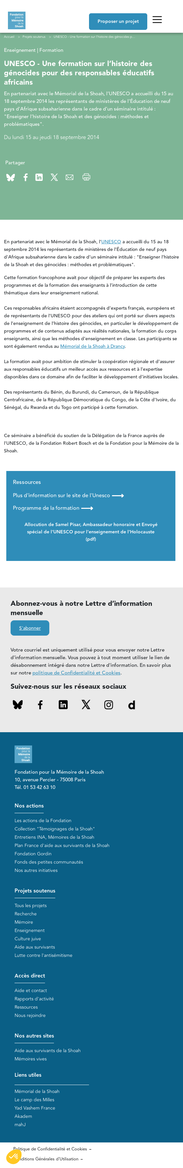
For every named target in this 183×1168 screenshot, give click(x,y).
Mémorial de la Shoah (37, 1091)
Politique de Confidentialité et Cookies (50, 1149)
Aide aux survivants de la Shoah (48, 1050)
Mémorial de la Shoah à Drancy (92, 346)
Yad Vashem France (35, 1108)
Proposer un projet (118, 21)
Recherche (26, 913)
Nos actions (29, 806)
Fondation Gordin (33, 853)
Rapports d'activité (34, 998)
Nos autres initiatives (36, 870)
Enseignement (30, 930)
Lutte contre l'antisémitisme (43, 955)
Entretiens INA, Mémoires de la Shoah (54, 837)
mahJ (20, 1124)
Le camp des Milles (34, 1099)
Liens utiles (28, 1075)
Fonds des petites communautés (49, 862)
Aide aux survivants (35, 947)
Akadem (23, 1116)
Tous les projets (31, 905)
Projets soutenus (35, 891)
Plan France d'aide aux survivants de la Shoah (62, 845)
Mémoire (24, 922)
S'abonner (30, 628)
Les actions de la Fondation (43, 820)
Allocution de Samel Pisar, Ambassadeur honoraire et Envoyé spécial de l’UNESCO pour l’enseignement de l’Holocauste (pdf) (91, 532)
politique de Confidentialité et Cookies (76, 673)
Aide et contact (31, 990)
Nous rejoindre (30, 1015)
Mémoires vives (31, 1058)
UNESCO (111, 242)
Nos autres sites (34, 1036)
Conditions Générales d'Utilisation (45, 1159)
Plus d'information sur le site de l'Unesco (68, 496)
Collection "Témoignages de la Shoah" (55, 828)
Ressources (26, 1007)
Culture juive (28, 938)
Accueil (9, 37)
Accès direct (30, 976)
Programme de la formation (53, 508)
